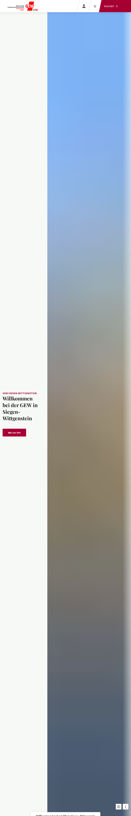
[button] (118, 807)
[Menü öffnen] (94, 6)
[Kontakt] (112, 6)
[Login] (84, 6)
